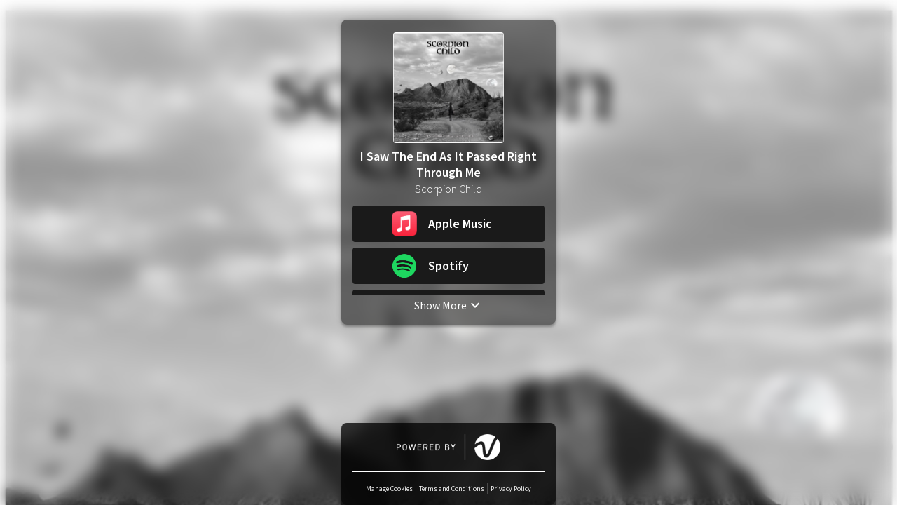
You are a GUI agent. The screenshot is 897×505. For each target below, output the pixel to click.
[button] (448, 224)
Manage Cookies (389, 488)
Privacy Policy (511, 488)
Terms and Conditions (451, 488)
